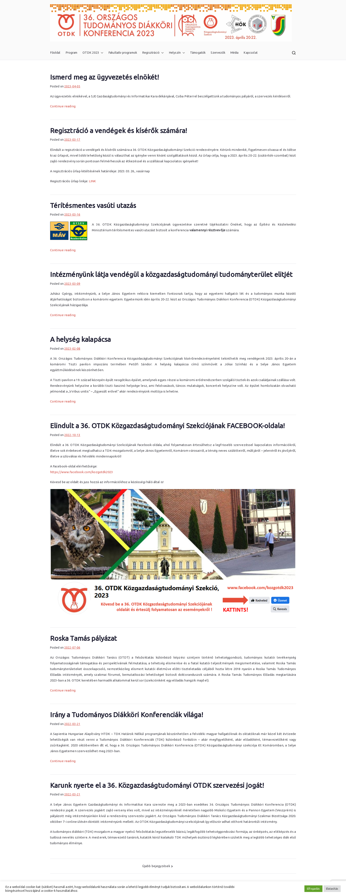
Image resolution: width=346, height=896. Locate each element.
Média (234, 52)
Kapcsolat (250, 52)
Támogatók (198, 52)
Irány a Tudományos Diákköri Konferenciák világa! (126, 714)
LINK (92, 181)
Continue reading (63, 106)
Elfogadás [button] (313, 888)
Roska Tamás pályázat (83, 638)
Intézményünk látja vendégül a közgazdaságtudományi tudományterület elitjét (171, 274)
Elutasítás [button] (332, 888)
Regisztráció (153, 53)
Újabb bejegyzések (156, 866)
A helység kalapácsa (80, 339)
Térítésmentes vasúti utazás (93, 205)
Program (71, 52)
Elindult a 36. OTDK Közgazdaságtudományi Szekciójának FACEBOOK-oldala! (167, 425)
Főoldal (55, 52)
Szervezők (218, 52)
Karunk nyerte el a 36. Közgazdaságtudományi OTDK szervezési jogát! (157, 785)
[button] (101, 53)
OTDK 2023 (93, 53)
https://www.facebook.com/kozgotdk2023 (81, 472)
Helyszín (177, 53)
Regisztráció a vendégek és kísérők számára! (118, 130)
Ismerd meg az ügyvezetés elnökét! (104, 77)
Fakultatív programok (122, 52)
